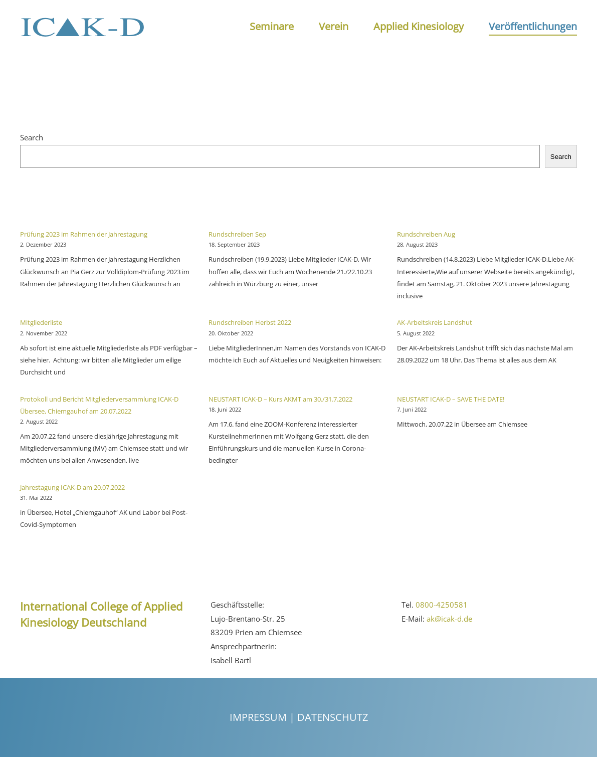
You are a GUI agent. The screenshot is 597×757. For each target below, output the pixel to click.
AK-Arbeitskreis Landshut (434, 322)
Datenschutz (332, 717)
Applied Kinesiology (418, 26)
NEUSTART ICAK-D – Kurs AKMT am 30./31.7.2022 (280, 399)
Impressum (258, 717)
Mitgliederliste (41, 322)
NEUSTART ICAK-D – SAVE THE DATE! (450, 399)
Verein (333, 26)
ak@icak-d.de (449, 619)
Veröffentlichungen (533, 26)
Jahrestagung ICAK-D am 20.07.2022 (72, 487)
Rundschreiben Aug (426, 234)
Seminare (272, 26)
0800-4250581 (442, 605)
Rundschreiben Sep (237, 234)
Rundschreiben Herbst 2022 (250, 322)
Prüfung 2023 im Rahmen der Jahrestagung (83, 234)
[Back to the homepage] (82, 26)
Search (31, 137)
